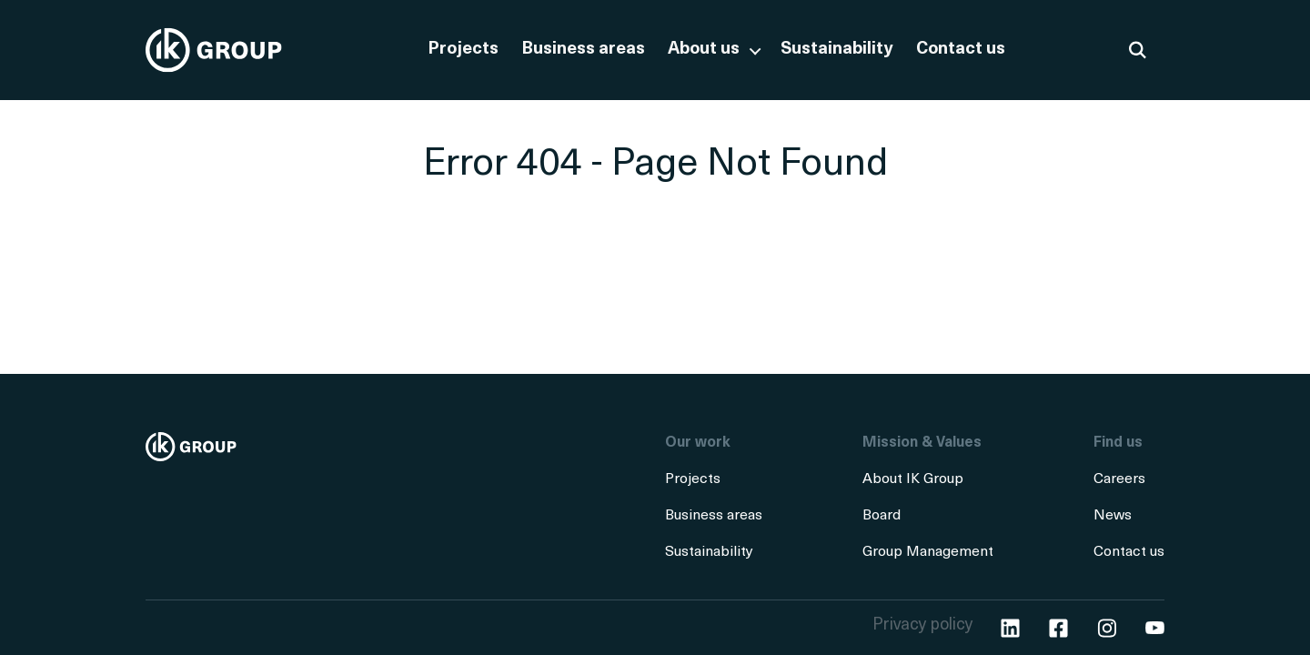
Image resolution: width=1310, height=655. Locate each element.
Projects (463, 49)
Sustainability (837, 49)
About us (704, 49)
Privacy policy (922, 625)
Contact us (960, 49)
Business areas (583, 49)
